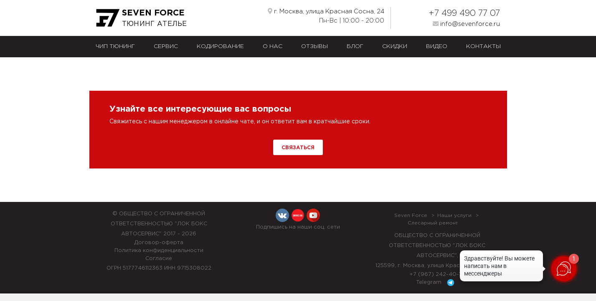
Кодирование (220, 46)
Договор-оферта (158, 242)
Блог (355, 46)
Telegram (436, 282)
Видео (436, 46)
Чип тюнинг (115, 46)
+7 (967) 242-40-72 (437, 274)
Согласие (158, 258)
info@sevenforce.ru (466, 24)
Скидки (394, 46)
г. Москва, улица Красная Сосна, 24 (326, 11)
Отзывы (314, 46)
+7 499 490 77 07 (464, 13)
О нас (272, 46)
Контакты (483, 46)
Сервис (166, 46)
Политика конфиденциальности (158, 250)
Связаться (298, 147)
